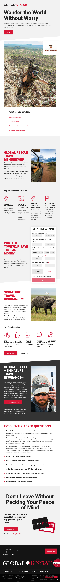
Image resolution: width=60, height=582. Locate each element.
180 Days (46, 252)
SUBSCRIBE (51, 551)
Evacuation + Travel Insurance (18, 126)
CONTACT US (10, 529)
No (50, 258)
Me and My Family (50, 235)
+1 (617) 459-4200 (16, 534)
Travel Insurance (14, 121)
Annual (37, 244)
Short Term (50, 244)
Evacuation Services (15, 117)
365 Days (52, 252)
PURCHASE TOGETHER (13, 402)
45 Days (35, 252)
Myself (37, 235)
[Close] (57, 579)
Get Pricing (10, 353)
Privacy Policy (49, 577)
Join (8, 32)
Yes (37, 258)
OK (56, 577)
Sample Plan (24, 353)
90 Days (40, 252)
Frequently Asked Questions (18, 130)
